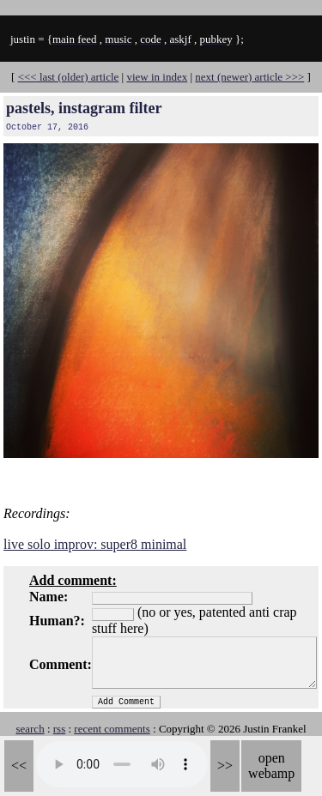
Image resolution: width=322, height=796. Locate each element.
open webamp (271, 766)
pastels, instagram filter (83, 108)
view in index (156, 76)
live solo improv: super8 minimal (94, 544)
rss (59, 728)
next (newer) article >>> (249, 76)
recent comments (111, 728)
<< (19, 765)
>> (225, 765)
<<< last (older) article (68, 76)
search (29, 728)
